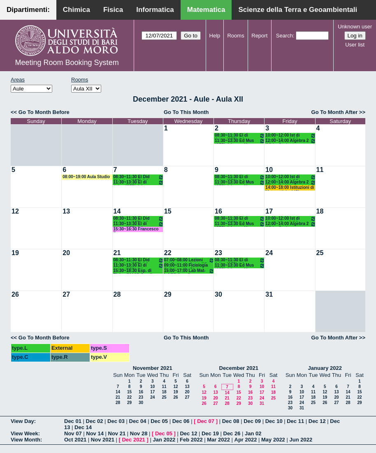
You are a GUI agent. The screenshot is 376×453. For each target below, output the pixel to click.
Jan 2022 (164, 440)
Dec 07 (205, 421)
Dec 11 (295, 421)
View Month (25, 440)
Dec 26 (232, 433)
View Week (24, 433)
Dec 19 (210, 433)
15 (168, 211)
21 (117, 252)
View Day (22, 421)
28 (117, 294)
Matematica (206, 10)
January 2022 (325, 368)
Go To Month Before (44, 112)
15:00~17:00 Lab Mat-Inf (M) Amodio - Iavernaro (189, 271)
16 (218, 211)
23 (218, 252)
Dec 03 (116, 421)
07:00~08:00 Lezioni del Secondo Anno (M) (189, 260)
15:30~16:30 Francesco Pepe (136, 229)
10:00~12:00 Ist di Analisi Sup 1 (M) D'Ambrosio (290, 135)
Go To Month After (334, 112)
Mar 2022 (218, 440)
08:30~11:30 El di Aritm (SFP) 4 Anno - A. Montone (240, 135)
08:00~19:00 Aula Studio (86, 176)
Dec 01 (72, 421)
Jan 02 (253, 433)
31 (269, 294)
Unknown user (355, 26)
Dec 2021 (133, 440)
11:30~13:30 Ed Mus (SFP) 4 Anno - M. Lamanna (240, 141)
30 (218, 294)
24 (269, 252)
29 (168, 294)
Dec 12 (317, 421)
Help (214, 36)
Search (284, 36)
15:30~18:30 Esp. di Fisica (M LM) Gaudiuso (137, 271)
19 (15, 252)
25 (320, 252)
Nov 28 (139, 433)
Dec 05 (159, 421)
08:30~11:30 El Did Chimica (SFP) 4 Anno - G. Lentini (139, 177)
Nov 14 (95, 433)
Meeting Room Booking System (67, 62)
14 (117, 211)
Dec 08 (230, 421)
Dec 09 (252, 421)
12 (15, 211)
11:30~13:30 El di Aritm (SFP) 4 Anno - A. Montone (139, 182)
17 (269, 211)
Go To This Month (186, 112)
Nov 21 (117, 433)
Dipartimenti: (28, 10)
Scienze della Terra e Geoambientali (297, 10)
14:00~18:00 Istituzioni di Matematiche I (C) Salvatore (289, 187)
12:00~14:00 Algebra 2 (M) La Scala (290, 141)
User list (354, 45)
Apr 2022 (245, 440)
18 (320, 211)
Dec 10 (274, 421)
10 (269, 169)
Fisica (113, 10)
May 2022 (273, 440)
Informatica (155, 10)
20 (66, 252)
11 (320, 169)
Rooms (235, 36)
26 (15, 294)
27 (66, 294)
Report (259, 36)
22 (168, 252)
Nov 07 (73, 433)
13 (66, 211)
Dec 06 (181, 421)
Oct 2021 (75, 440)
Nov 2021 (102, 440)
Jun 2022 (300, 440)
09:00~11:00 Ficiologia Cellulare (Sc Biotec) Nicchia (186, 265)
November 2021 (152, 368)
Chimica (76, 10)
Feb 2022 (191, 440)
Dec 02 (94, 421)
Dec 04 (137, 421)
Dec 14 (83, 427)
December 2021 (238, 368)
